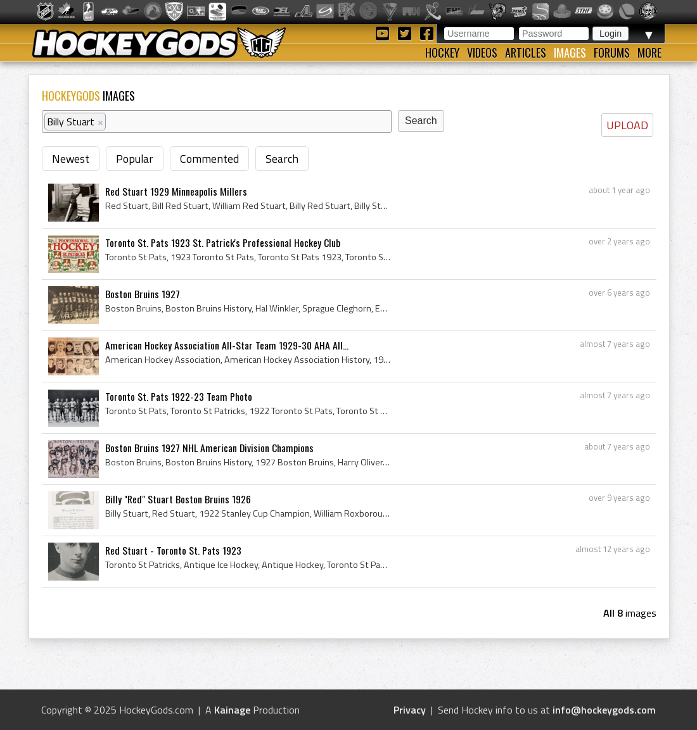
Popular (134, 158)
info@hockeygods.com (604, 709)
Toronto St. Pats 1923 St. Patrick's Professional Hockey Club (222, 242)
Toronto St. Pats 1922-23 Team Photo (178, 396)
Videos (482, 52)
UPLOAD (627, 125)
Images (570, 52)
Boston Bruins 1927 (142, 293)
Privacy (409, 709)
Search (281, 158)
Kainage (232, 709)
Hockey (442, 52)
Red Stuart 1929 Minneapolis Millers (176, 191)
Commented (209, 158)
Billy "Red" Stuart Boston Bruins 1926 (178, 499)
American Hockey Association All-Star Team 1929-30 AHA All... (226, 345)
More (649, 52)
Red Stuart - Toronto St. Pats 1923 (173, 550)
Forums (612, 52)
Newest (70, 158)
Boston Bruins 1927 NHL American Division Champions (209, 447)
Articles (525, 52)
